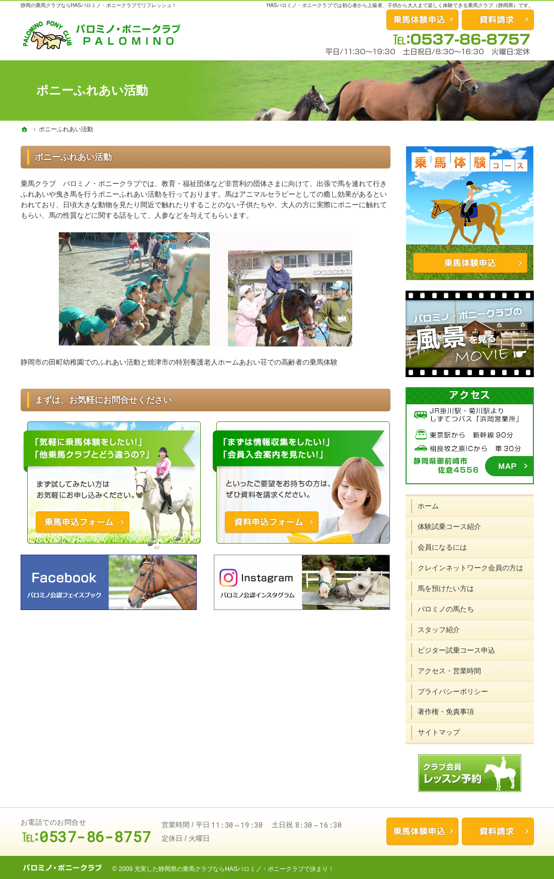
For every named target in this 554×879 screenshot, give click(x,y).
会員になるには (442, 547)
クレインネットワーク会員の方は (470, 568)
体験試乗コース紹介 (449, 526)
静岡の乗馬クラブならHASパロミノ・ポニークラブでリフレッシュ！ (99, 5)
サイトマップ (439, 732)
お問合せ (422, 20)
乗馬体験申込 (422, 831)
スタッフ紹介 (439, 630)
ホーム (428, 506)
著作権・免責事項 (446, 712)
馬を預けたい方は (446, 588)
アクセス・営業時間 (449, 671)
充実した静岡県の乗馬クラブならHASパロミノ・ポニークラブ (219, 868)
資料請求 (498, 20)
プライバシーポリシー (453, 691)
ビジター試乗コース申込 (456, 650)
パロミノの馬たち (446, 609)
